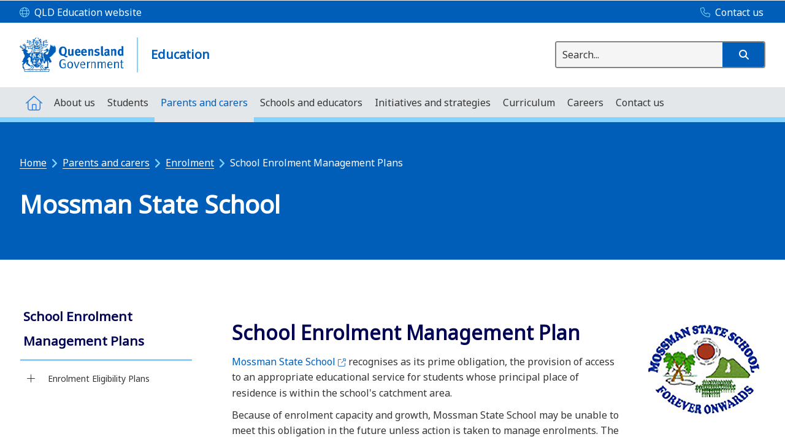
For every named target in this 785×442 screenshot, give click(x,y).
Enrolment (190, 162)
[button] (743, 54)
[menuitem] (34, 102)
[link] (106, 330)
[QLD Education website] (81, 13)
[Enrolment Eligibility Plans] (31, 379)
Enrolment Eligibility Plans (99, 378)
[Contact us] (729, 13)
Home (33, 162)
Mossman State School (289, 361)
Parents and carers (106, 162)
